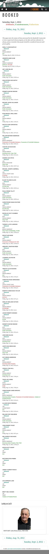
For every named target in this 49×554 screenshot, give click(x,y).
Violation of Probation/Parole (9, 496)
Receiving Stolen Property (8, 363)
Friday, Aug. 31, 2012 (14, 29)
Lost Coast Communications (14, 548)
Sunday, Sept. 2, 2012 (34, 33)
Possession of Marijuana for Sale (10, 242)
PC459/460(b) (11, 230)
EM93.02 (4, 64)
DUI (3, 53)
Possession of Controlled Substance (11, 142)
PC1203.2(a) (5, 186)
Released (6, 48)
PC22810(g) (5, 308)
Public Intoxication (6, 75)
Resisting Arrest (6, 153)
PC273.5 (4, 297)
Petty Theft (13, 153)
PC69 (3, 386)
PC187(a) (4, 175)
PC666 (18, 230)
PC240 (4, 319)
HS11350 (10, 64)
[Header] (24, 3)
